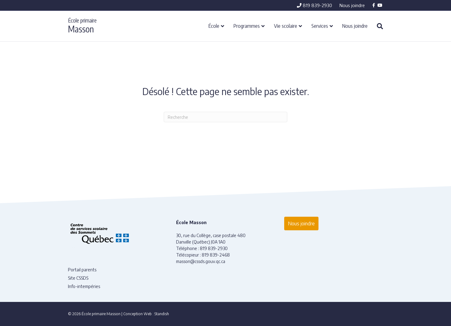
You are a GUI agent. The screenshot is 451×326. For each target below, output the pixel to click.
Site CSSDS (78, 278)
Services (319, 25)
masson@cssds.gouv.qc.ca (200, 261)
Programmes (247, 25)
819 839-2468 (216, 254)
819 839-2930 (314, 5)
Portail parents (82, 269)
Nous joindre (352, 5)
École (214, 25)
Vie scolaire (285, 25)
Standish (161, 313)
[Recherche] (377, 26)
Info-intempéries (84, 286)
